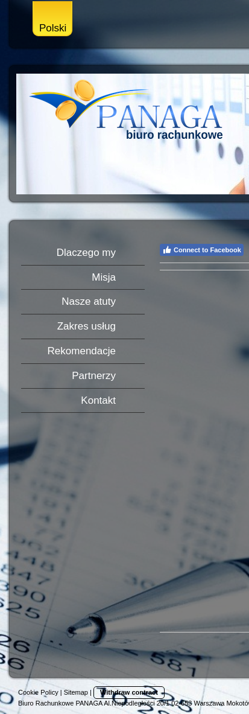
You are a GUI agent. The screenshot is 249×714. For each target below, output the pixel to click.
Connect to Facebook (201, 250)
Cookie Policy (38, 692)
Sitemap (76, 692)
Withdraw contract (129, 692)
